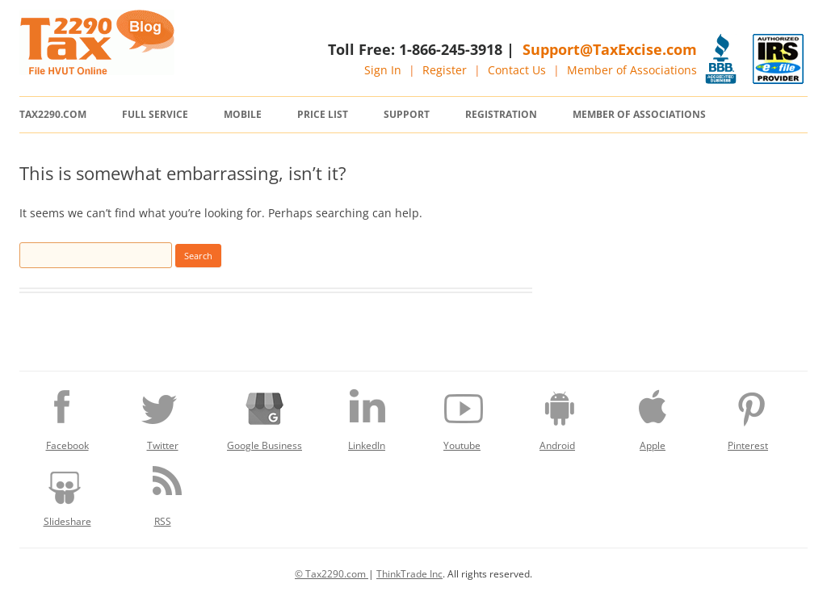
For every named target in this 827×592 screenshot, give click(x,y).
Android (557, 416)
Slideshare (67, 492)
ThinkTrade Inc (409, 574)
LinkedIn (366, 416)
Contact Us (517, 70)
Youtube (462, 416)
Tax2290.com (52, 114)
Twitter (162, 416)
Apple (652, 416)
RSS (162, 492)
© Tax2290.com (331, 574)
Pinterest (748, 416)
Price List (322, 114)
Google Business (264, 416)
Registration (501, 114)
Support (407, 114)
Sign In (382, 70)
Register (444, 70)
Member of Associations (632, 70)
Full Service (155, 114)
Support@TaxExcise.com (610, 49)
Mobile (243, 114)
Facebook (67, 416)
